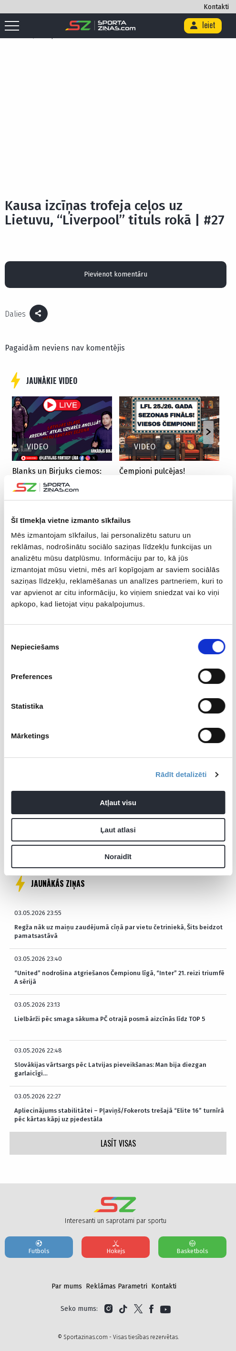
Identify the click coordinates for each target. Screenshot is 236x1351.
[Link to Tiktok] (123, 1309)
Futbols (39, 1247)
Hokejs (116, 1247)
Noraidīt (118, 856)
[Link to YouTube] (165, 1309)
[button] (208, 432)
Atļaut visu (118, 802)
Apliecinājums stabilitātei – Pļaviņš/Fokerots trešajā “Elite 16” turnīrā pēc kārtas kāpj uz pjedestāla (119, 1115)
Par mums (66, 1286)
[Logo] (100, 26)
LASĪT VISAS (118, 1143)
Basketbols (192, 1247)
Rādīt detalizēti (180, 774)
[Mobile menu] (14, 26)
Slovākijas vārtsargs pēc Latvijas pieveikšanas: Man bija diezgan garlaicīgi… (110, 1069)
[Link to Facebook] (151, 1309)
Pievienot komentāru (115, 274)
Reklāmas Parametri (116, 1286)
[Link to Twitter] (138, 1309)
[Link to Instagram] (108, 1309)
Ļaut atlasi (117, 830)
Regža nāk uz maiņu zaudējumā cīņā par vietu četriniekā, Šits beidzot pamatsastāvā (118, 931)
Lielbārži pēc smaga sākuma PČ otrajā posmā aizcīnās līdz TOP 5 (109, 1018)
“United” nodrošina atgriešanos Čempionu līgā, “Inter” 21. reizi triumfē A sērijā (119, 977)
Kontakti (216, 7)
